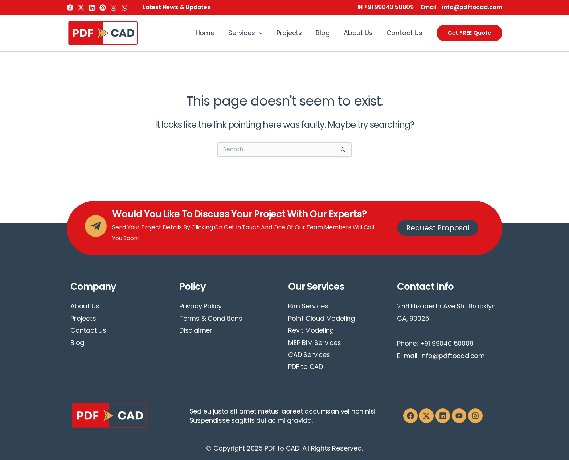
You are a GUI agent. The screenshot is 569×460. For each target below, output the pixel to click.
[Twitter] (81, 7)
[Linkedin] (92, 7)
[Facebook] (70, 7)
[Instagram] (113, 7)
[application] (262, 33)
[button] (176, 7)
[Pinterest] (102, 7)
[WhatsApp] (124, 7)
